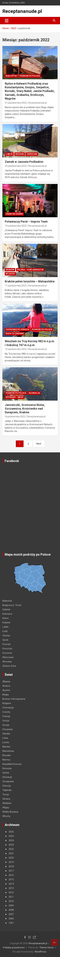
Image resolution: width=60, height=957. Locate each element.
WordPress (40, 951)
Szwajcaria (8, 781)
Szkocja (6, 785)
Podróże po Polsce (30, 76)
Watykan (6, 803)
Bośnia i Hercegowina (13, 698)
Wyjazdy (10, 274)
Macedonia (8, 751)
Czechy (6, 711)
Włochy (6, 816)
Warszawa (7, 657)
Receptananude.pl (22, 11)
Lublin (9, 154)
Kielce (5, 618)
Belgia (5, 694)
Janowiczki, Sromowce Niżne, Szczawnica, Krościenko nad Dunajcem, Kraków (25, 408)
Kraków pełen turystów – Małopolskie (30, 281)
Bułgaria (6, 703)
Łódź (5, 631)
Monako (6, 755)
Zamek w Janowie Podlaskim (24, 161)
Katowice (7, 613)
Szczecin (7, 652)
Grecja (5, 720)
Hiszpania (7, 729)
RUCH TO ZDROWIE (15, 333)
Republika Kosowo (12, 764)
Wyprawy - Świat (15, 397)
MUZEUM (19, 154)
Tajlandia (7, 790)
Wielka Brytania (10, 811)
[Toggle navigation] (6, 20)
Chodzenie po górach (17, 329)
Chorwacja (8, 707)
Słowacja (34, 393)
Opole (5, 639)
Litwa (5, 738)
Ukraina (6, 798)
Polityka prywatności (14, 947)
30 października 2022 (15, 166)
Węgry (5, 807)
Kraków (10, 270)
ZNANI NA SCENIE (14, 214)
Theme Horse (46, 947)
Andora (6, 685)
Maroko (6, 746)
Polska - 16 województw (30, 270)
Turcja (5, 794)
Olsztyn (6, 635)
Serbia (5, 772)
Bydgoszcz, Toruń (11, 605)
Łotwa (5, 742)
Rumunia (7, 768)
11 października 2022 (15, 285)
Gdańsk (6, 609)
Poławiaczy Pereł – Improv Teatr (26, 221)
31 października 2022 (15, 102)
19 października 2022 (15, 225)
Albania (6, 681)
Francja (6, 716)
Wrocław (7, 661)
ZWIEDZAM (32, 154)
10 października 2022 (15, 349)
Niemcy (6, 759)
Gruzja (5, 724)
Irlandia (6, 733)
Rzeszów (7, 648)
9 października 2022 (15, 416)
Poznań (6, 644)
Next (38, 443)
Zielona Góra (9, 665)
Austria (6, 690)
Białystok (11, 76)
